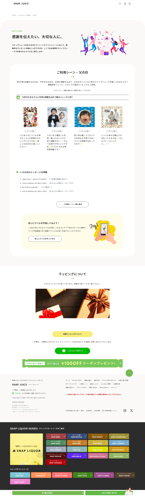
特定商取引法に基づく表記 (75, 411)
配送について (94, 384)
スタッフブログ (81, 387)
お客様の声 (116, 384)
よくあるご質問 (106, 384)
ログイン (114, 387)
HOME (14, 15)
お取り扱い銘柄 (123, 380)
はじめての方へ (77, 380)
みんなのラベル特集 (24, 15)
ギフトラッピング (71, 384)
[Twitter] (131, 410)
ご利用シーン (83, 384)
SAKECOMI (104, 387)
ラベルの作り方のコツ (109, 380)
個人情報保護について (109, 411)
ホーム (68, 380)
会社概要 (97, 411)
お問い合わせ (93, 387)
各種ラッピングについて (72, 334)
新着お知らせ (70, 387)
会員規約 (89, 411)
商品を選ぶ (88, 380)
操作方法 (97, 380)
